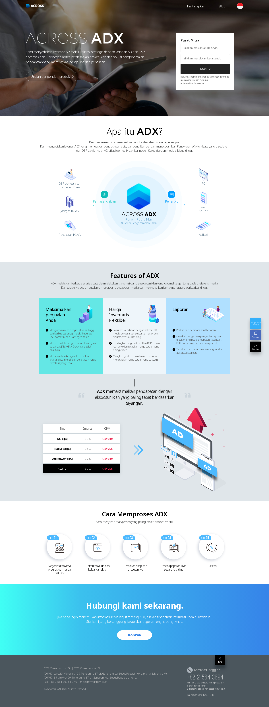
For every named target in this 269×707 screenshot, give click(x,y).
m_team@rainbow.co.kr (93, 681)
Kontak (134, 635)
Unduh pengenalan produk (52, 76)
